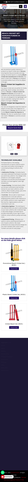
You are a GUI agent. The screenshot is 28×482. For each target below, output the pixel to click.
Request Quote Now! (14, 128)
